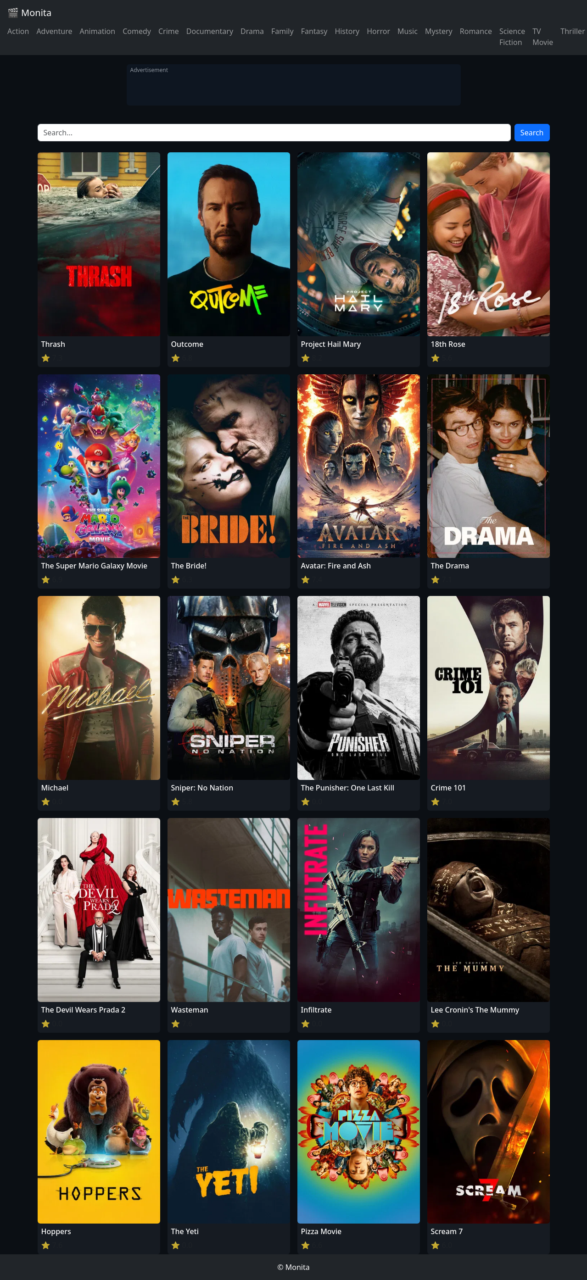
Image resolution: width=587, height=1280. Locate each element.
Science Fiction (512, 36)
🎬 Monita (29, 12)
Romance (476, 31)
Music (407, 31)
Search (532, 133)
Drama (252, 31)
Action (18, 31)
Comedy (137, 31)
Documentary (209, 31)
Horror (378, 31)
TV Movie (542, 36)
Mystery (439, 31)
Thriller (572, 31)
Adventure (54, 31)
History (347, 31)
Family (282, 31)
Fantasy (314, 31)
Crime (168, 31)
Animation (97, 31)
